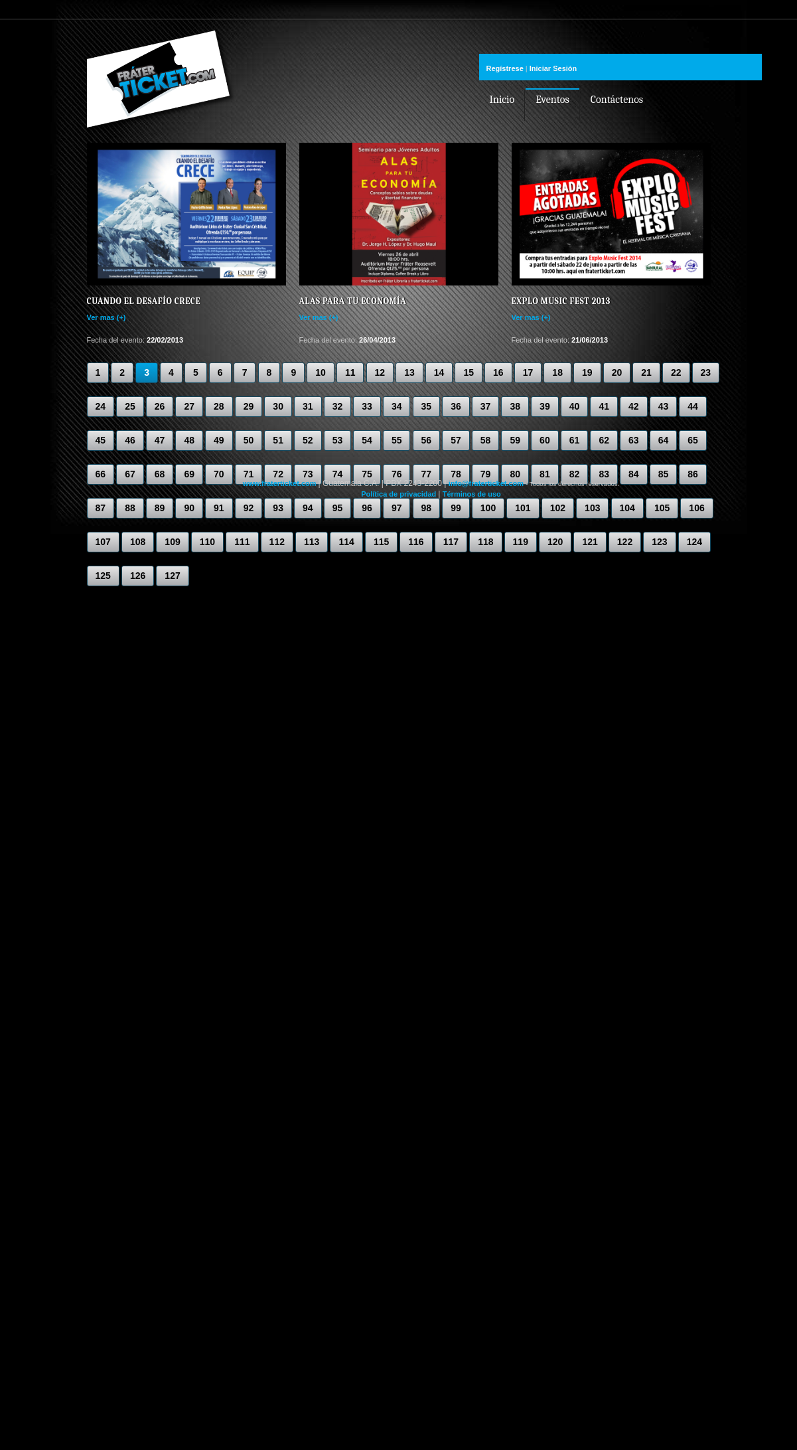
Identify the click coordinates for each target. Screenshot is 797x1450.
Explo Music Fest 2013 (561, 301)
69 (189, 474)
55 (397, 440)
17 (528, 372)
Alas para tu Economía (353, 301)
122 (624, 541)
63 (633, 440)
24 (101, 406)
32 (337, 406)
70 (219, 474)
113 (311, 541)
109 (172, 541)
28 (219, 406)
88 (130, 508)
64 (663, 440)
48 (189, 440)
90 (189, 508)
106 (696, 508)
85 (663, 474)
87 (101, 508)
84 (633, 474)
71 (249, 474)
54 (367, 440)
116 (415, 541)
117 (451, 541)
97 (397, 508)
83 (604, 474)
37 (485, 406)
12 (380, 372)
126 (137, 575)
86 (693, 474)
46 (130, 440)
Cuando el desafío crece (144, 301)
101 (522, 508)
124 (694, 541)
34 (397, 406)
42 (633, 406)
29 (249, 406)
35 (426, 406)
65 (693, 440)
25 (130, 406)
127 (172, 575)
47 (160, 440)
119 (520, 541)
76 (397, 474)
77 (426, 474)
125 (103, 575)
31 (308, 406)
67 (130, 474)
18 (557, 372)
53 (337, 440)
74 (337, 474)
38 (515, 406)
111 (242, 541)
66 (101, 474)
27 (189, 406)
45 (101, 440)
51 (278, 440)
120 (555, 541)
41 (604, 406)
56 (426, 440)
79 (485, 474)
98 (426, 508)
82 (574, 474)
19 (587, 372)
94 (308, 508)
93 (278, 508)
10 (320, 372)
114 (346, 541)
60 (545, 440)
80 (515, 474)
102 (557, 508)
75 (367, 474)
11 (350, 372)
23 (706, 372)
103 (592, 508)
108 (137, 541)
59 (515, 440)
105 (662, 508)
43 (663, 406)
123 (659, 541)
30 (278, 406)
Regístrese (505, 68)
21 (646, 372)
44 (693, 406)
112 (277, 541)
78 (456, 474)
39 (545, 406)
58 (485, 440)
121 (589, 541)
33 (367, 406)
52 (308, 440)
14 (439, 372)
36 (456, 406)
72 (278, 474)
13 (409, 372)
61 (574, 440)
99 (456, 508)
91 (219, 508)
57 (456, 440)
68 (160, 474)
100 (488, 508)
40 (574, 406)
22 (676, 372)
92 (249, 508)
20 (617, 372)
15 (468, 372)
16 (498, 372)
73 (308, 474)
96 (367, 508)
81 (545, 474)
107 (103, 541)
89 (160, 508)
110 (207, 541)
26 (160, 406)
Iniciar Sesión (553, 68)
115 (381, 541)
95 (337, 508)
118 (485, 541)
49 (219, 440)
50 (249, 440)
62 (604, 440)
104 (627, 508)
